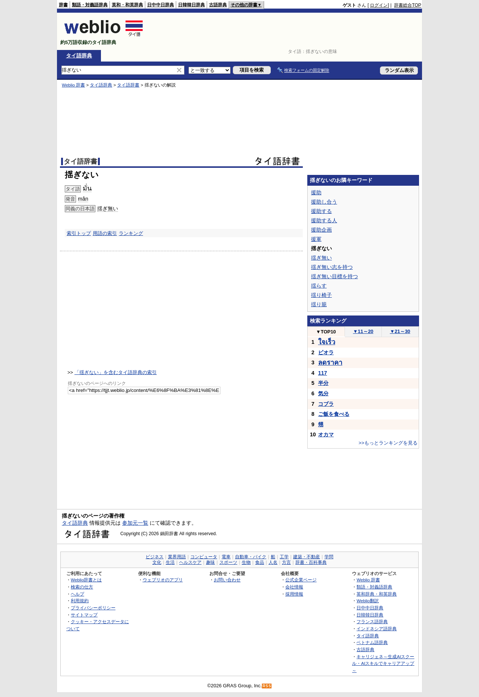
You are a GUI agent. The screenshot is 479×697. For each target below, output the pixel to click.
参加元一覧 (135, 523)
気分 (323, 393)
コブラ (326, 404)
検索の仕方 (82, 586)
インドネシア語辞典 (376, 628)
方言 (286, 562)
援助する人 (324, 220)
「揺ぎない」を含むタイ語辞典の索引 (115, 372)
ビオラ (326, 352)
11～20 (363, 331)
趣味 (210, 562)
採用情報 (294, 593)
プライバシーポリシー (93, 607)
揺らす (319, 286)
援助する (321, 211)
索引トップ (79, 233)
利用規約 (80, 600)
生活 (170, 562)
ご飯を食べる (333, 414)
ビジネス (155, 557)
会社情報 (294, 586)
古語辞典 (218, 5)
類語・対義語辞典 (90, 5)
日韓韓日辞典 (191, 5)
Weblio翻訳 (367, 600)
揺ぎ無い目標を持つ (334, 276)
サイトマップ (84, 614)
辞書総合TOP (407, 5)
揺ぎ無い (107, 208)
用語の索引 (105, 233)
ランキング (131, 233)
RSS (267, 686)
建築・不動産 (306, 557)
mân (83, 199)
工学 (284, 557)
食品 (259, 562)
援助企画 (321, 230)
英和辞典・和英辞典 (376, 593)
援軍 (316, 239)
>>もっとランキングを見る (388, 443)
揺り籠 (319, 304)
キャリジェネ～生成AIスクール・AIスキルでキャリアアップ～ (383, 663)
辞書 (63, 5)
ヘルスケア (190, 562)
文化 (156, 562)
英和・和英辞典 (127, 5)
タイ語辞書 (128, 85)
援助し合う (324, 202)
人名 (273, 562)
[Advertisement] (285, 31)
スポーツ (228, 562)
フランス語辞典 (372, 621)
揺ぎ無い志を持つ (332, 267)
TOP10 (326, 332)
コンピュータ (203, 557)
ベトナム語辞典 (372, 642)
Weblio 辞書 (73, 85)
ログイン (379, 5)
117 (322, 373)
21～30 (400, 331)
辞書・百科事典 (311, 562)
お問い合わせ (227, 579)
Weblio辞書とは (86, 579)
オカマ (326, 434)
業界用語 (177, 557)
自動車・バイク (250, 557)
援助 (316, 192)
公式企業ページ (301, 579)
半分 (323, 383)
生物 (246, 562)
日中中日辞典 (160, 5)
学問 (328, 557)
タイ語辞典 (79, 56)
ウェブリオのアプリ (163, 579)
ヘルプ (77, 593)
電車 (226, 557)
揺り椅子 (321, 295)
